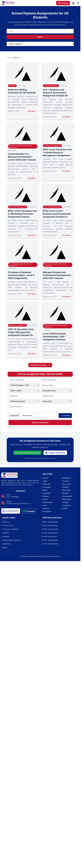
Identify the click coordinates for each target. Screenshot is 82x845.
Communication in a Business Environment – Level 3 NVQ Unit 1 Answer (22, 157)
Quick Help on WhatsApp (27, 453)
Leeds (44, 481)
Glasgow (45, 496)
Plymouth (45, 508)
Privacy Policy (7, 525)
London (44, 478)
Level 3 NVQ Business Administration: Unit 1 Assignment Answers (54, 336)
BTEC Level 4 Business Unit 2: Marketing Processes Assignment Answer (22, 214)
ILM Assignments (49, 536)
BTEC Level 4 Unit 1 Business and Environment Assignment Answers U (57, 214)
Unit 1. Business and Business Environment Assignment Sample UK (55, 92)
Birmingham (66, 478)
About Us (5, 522)
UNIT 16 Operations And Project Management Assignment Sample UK (20, 332)
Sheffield (65, 487)
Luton (44, 505)
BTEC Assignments (49, 522)
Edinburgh (45, 484)
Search (40, 37)
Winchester (66, 490)
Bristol (44, 490)
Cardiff (64, 508)
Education (12, 85)
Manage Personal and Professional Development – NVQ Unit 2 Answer (57, 275)
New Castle (66, 484)
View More (32, 111)
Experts (5, 533)
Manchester (66, 499)
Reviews (5, 536)
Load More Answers (40, 365)
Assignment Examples (11, 540)
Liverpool (65, 481)
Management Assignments (17, 325)
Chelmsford (46, 493)
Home (9, 57)
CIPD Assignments (49, 529)
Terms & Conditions (9, 529)
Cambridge (46, 487)
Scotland (65, 502)
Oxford (44, 499)
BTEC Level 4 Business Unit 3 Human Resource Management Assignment (57, 152)
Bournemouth (66, 496)
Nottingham (46, 511)
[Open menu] (78, 3)
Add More (65, 415)
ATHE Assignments (49, 544)
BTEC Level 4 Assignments (52, 145)
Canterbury (66, 505)
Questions (6, 544)
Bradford (65, 493)
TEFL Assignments (49, 540)
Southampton (46, 502)
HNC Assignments (49, 533)
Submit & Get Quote (40, 422)
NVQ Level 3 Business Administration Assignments (20, 146)
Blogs (4, 547)
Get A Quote (63, 3)
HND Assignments (49, 525)
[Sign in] (73, 3)
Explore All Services (55, 453)
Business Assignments (51, 85)
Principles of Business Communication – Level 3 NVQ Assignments (21, 275)
